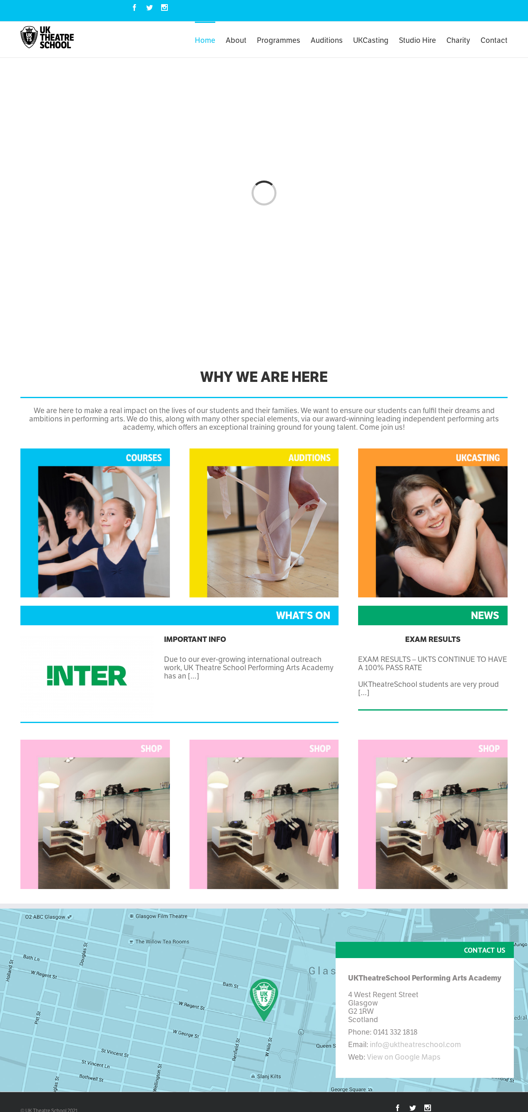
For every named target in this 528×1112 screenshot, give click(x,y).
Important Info (195, 639)
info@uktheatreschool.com (415, 1044)
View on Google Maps (404, 1057)
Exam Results (433, 639)
